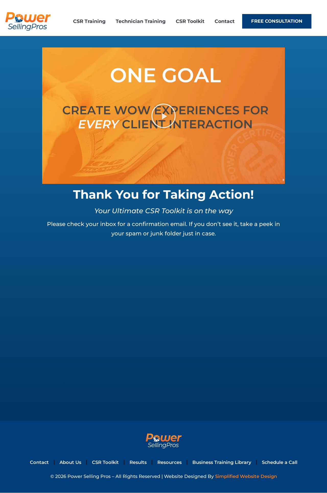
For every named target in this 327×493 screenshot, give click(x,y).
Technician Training (141, 21)
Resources (169, 462)
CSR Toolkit (190, 21)
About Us (65, 462)
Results (136, 462)
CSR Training (89, 21)
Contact (225, 21)
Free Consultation (276, 21)
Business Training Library (224, 462)
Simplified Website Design (246, 476)
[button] (163, 116)
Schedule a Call (284, 462)
